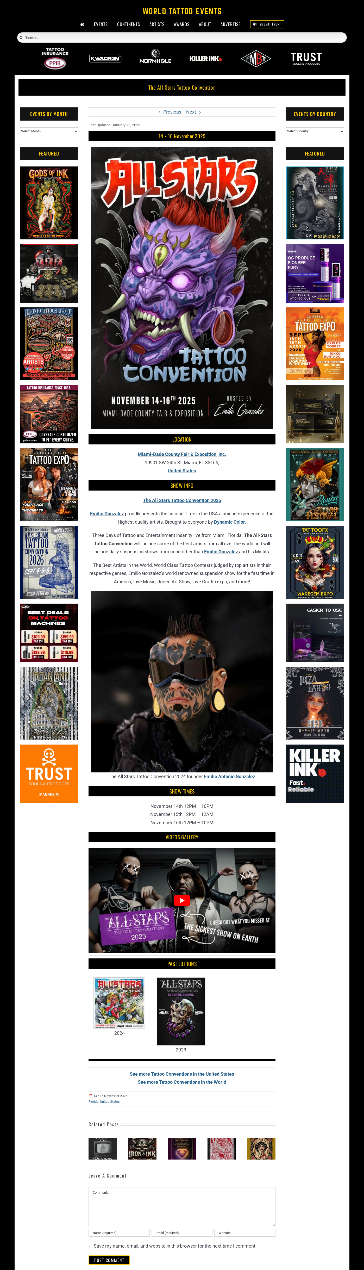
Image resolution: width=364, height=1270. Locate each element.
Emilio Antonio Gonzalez (229, 776)
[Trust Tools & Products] (49, 748)
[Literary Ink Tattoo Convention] (103, 1140)
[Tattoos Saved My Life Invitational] (182, 1140)
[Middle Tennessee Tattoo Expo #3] (261, 1140)
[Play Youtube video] (182, 900)
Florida (93, 1102)
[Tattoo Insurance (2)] (49, 389)
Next (191, 112)
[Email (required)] (182, 1233)
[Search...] (182, 37)
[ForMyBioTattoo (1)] (49, 248)
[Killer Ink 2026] (206, 51)
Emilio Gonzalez (107, 513)
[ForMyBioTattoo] (256, 51)
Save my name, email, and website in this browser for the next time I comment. (175, 1246)
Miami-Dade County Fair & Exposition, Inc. (182, 454)
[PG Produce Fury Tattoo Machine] (315, 248)
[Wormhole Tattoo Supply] (155, 51)
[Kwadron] (105, 51)
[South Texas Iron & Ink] (142, 1140)
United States (110, 1102)
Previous (172, 112)
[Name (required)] (119, 1233)
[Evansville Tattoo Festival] (222, 1140)
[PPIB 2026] (55, 51)
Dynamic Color (229, 522)
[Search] (21, 38)
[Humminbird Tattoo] (315, 607)
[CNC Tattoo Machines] (49, 607)
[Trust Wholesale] (306, 51)
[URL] (244, 1233)
